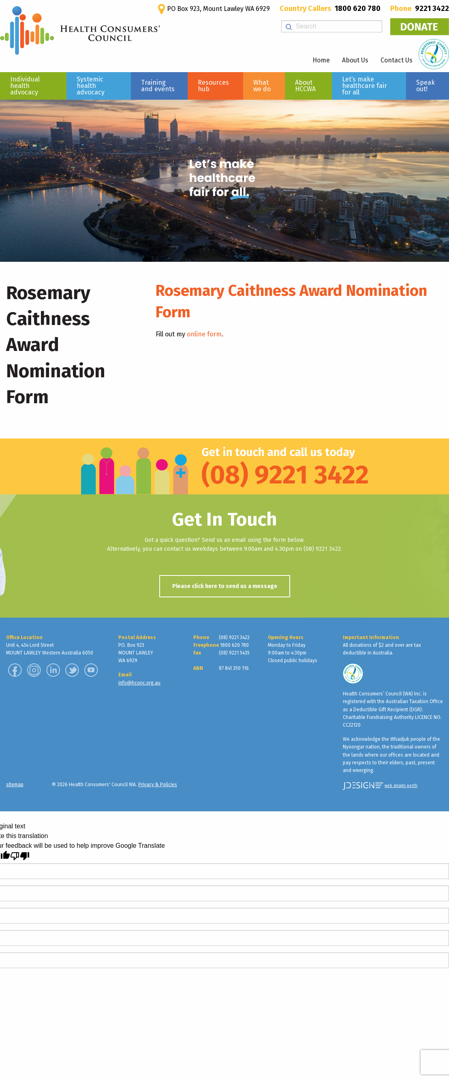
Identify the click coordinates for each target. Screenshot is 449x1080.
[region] (224, 181)
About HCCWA (305, 86)
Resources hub (213, 86)
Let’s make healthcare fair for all (364, 85)
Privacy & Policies (157, 784)
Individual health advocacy (25, 85)
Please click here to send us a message (224, 586)
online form (204, 334)
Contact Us (397, 60)
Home (321, 60)
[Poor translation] (20, 856)
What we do (262, 86)
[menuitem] (33, 86)
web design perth (401, 785)
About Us (355, 60)
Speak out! (425, 86)
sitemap (15, 784)
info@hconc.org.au (139, 683)
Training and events (158, 86)
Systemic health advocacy (91, 85)
